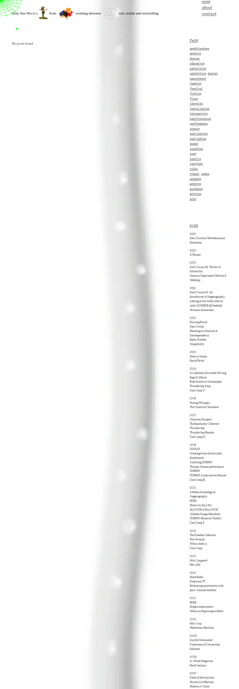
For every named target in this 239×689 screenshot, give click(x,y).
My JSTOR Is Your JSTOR (204, 509)
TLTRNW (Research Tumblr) (205, 518)
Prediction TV (197, 581)
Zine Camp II (197, 523)
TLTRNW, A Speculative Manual (208, 475)
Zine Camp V (197, 390)
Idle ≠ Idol (195, 565)
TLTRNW (195, 471)
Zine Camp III (197, 480)
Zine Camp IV (197, 437)
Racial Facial (197, 360)
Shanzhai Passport (201, 419)
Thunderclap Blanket (202, 432)
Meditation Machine (202, 627)
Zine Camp (196, 548)
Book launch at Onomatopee (205, 381)
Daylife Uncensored (201, 640)
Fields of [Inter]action (202, 677)
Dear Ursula (197, 326)
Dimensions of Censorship (205, 644)
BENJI (193, 501)
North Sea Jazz (198, 665)
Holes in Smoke (198, 356)
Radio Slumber (198, 339)
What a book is (198, 544)
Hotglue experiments (201, 606)
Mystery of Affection (202, 682)
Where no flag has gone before (206, 611)
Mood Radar (197, 577)
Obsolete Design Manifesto (205, 514)
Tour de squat (197, 539)
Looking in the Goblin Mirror (206, 301)
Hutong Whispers (200, 403)
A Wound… (196, 255)
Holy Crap (195, 623)
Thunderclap (197, 428)
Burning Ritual (198, 322)
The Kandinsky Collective (204, 424)
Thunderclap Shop (200, 386)
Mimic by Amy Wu (201, 505)
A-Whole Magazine (201, 661)
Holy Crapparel (198, 560)
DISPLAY (195, 449)
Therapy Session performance (207, 467)
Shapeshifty (197, 344)
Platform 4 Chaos (199, 686)
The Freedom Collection (203, 535)
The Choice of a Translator (204, 407)
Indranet (195, 649)
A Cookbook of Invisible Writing (208, 373)
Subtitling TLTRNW (201, 462)
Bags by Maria (198, 377)
